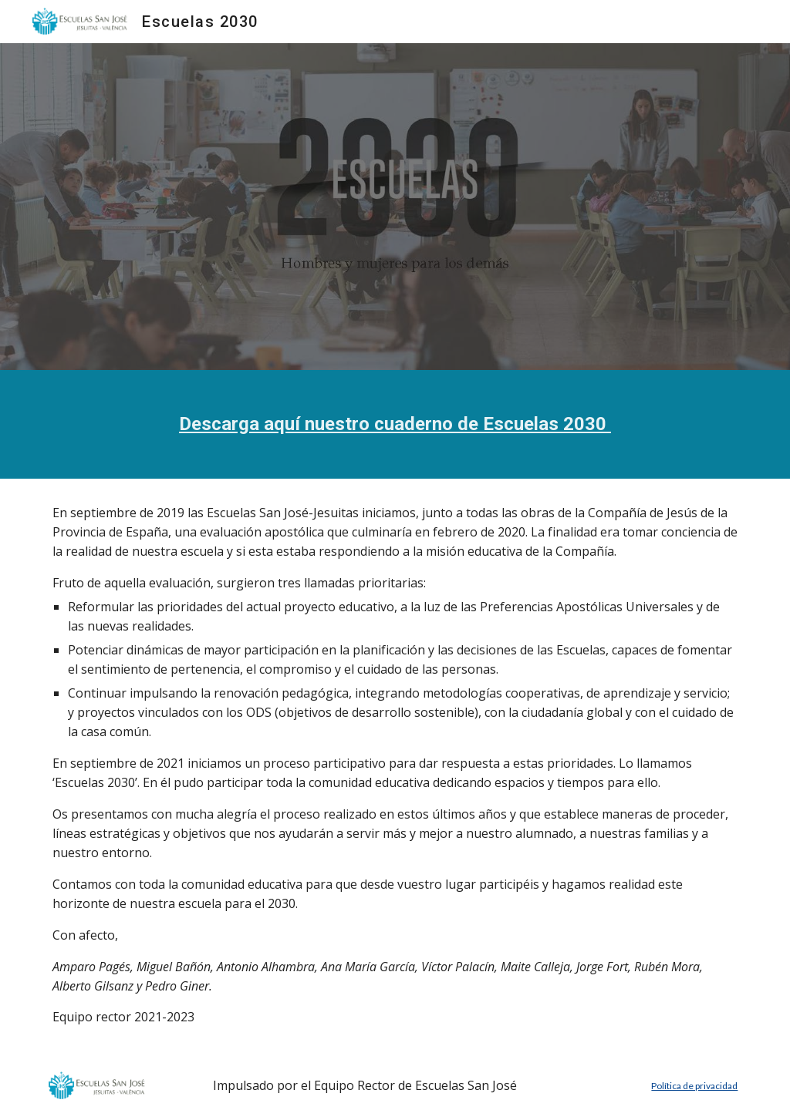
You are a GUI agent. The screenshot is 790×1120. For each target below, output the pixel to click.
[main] (395, 424)
